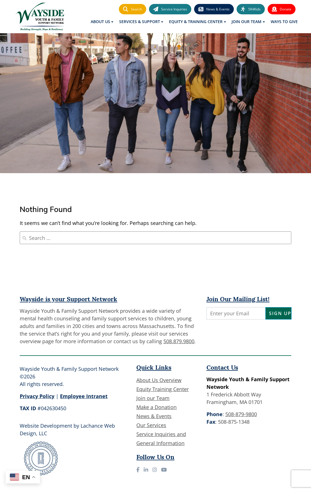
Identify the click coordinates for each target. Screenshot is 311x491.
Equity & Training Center (196, 21)
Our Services (151, 425)
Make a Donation (156, 407)
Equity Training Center (162, 389)
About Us (100, 21)
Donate (281, 9)
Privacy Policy (37, 396)
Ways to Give (284, 21)
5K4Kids (251, 9)
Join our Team (153, 398)
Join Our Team (246, 21)
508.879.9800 (178, 341)
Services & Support (139, 21)
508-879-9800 (241, 414)
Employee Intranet (84, 396)
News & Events (214, 9)
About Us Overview (158, 380)
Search (132, 9)
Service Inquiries (170, 9)
